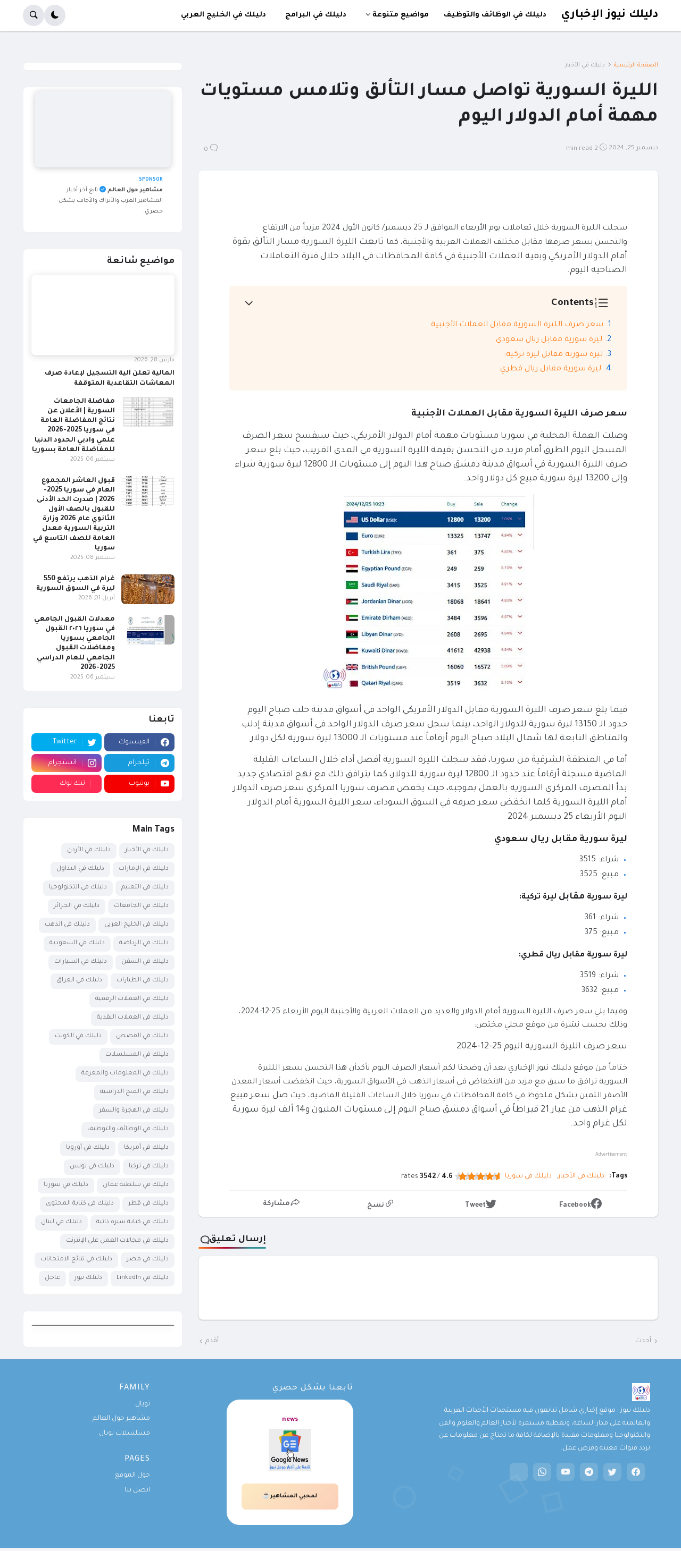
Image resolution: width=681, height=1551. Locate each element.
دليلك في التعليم (145, 887)
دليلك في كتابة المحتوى (80, 1203)
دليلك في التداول (80, 869)
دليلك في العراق (79, 980)
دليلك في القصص (142, 1036)
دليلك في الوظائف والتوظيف (128, 1129)
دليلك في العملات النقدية (133, 1017)
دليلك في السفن (145, 962)
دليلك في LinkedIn (143, 1278)
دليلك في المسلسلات (137, 1055)
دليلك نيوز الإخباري (609, 15)
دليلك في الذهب (67, 924)
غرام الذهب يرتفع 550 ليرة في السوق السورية (75, 583)
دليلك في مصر (148, 1259)
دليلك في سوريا (528, 1176)
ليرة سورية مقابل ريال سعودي (549, 340)
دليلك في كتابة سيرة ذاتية (132, 1222)
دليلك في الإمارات (144, 869)
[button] (54, 15)
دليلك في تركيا (149, 1166)
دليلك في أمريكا (146, 1148)
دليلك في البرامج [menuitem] (315, 15)
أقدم (212, 1341)
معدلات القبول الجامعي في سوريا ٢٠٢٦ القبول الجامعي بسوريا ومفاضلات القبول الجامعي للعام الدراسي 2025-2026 (74, 644)
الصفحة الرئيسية (636, 65)
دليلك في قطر (148, 1203)
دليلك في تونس (92, 1166)
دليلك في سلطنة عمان (136, 1185)
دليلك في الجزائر (76, 906)
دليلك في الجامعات (141, 906)
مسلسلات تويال (124, 1433)
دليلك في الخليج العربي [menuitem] (223, 15)
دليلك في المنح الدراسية (134, 1092)
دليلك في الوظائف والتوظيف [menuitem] (495, 15)
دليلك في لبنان (61, 1222)
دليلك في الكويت (78, 1036)
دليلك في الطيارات (143, 980)
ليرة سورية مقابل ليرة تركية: (553, 355)
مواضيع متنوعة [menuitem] (400, 15)
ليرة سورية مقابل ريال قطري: (549, 369)
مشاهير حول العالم (121, 1418)
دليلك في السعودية (77, 943)
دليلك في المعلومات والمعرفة (125, 1073)
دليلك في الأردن (89, 850)
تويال (142, 1404)
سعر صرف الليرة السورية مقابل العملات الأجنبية (517, 325)
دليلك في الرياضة (144, 943)
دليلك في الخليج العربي (136, 924)
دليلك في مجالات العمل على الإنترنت (117, 1241)
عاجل (52, 1278)
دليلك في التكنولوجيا (78, 887)
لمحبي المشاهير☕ (289, 1496)
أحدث (643, 1341)
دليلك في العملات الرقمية (132, 999)
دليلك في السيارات (80, 962)
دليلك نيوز (88, 1278)
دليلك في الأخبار (585, 65)
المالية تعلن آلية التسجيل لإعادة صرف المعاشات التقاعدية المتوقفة (110, 378)
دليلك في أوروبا (88, 1148)
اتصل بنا (137, 1490)
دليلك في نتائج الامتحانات (76, 1259)
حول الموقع (132, 1475)
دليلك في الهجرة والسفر (134, 1110)
